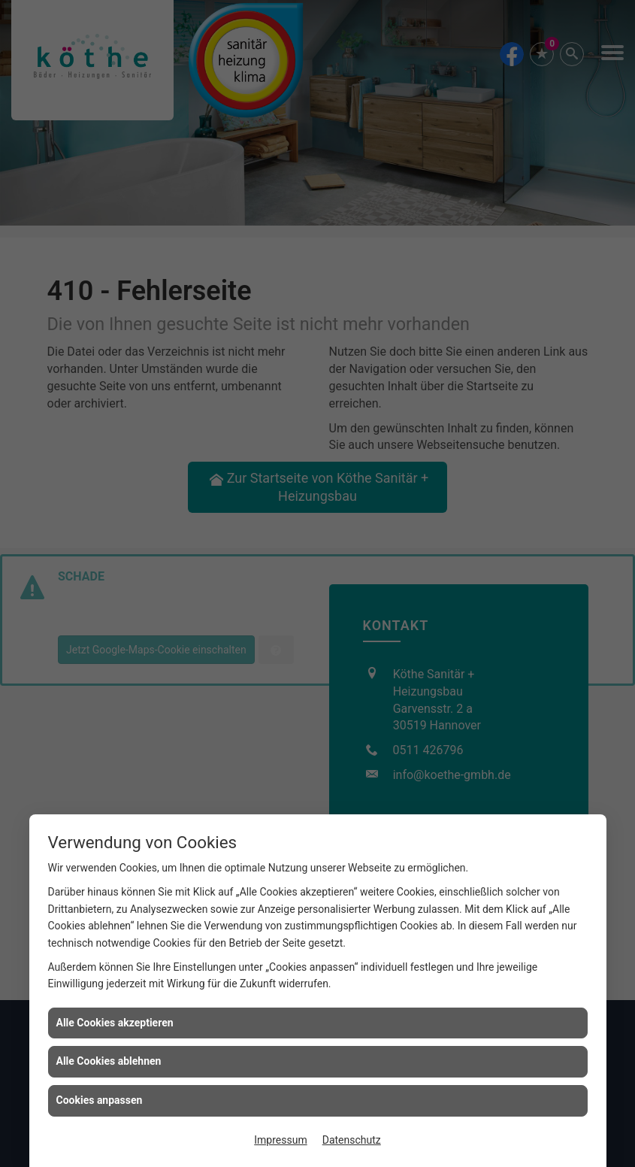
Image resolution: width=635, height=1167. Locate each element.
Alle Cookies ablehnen (109, 1061)
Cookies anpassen (99, 1100)
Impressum (280, 1140)
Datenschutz (351, 1140)
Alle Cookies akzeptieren (115, 1023)
